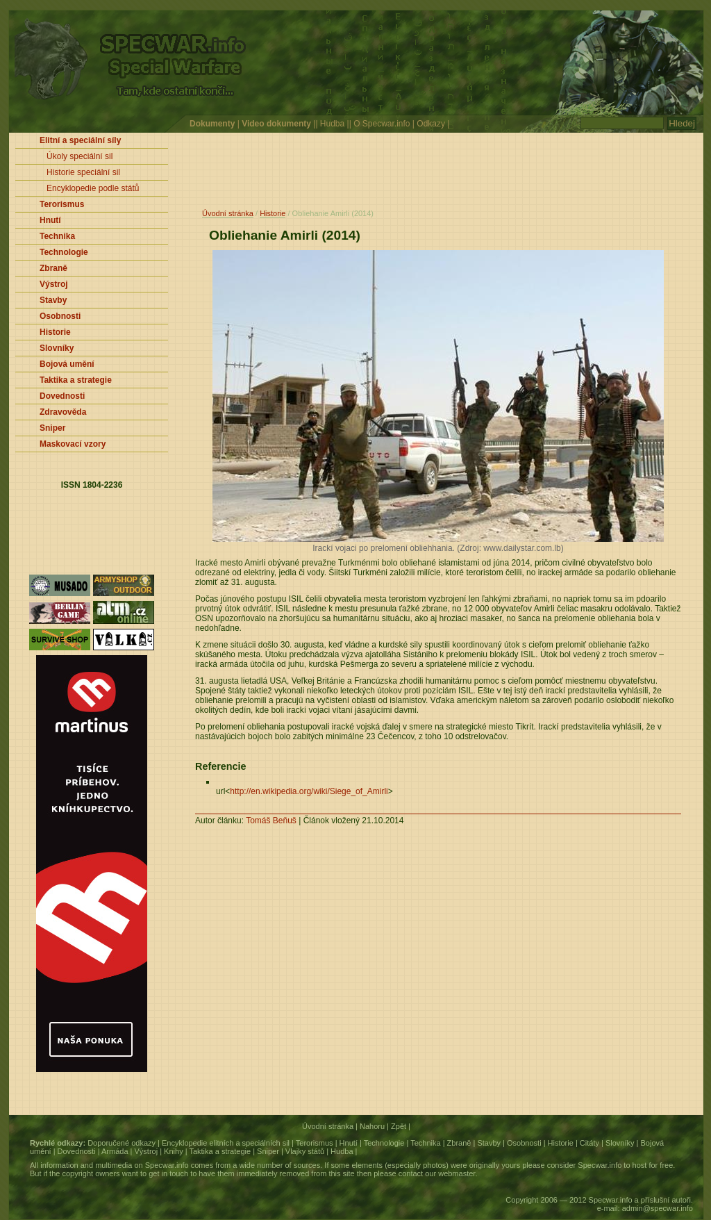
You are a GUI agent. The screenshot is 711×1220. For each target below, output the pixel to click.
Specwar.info (167, 1165)
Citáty (589, 1143)
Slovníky (620, 1143)
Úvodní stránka (227, 213)
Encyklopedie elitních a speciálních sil (226, 1143)
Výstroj (146, 1151)
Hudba (332, 124)
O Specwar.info (381, 124)
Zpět (398, 1126)
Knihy (173, 1151)
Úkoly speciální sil (79, 156)
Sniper (268, 1151)
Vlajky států (304, 1151)
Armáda (114, 1151)
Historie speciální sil (83, 172)
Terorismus (314, 1143)
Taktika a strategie (220, 1151)
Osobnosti (524, 1143)
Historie (272, 213)
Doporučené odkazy (121, 1143)
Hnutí (349, 1143)
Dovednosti (77, 1151)
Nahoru (372, 1126)
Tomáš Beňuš (271, 820)
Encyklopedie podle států (93, 188)
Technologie (384, 1143)
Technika (425, 1143)
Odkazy (431, 124)
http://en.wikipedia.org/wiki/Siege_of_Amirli (308, 791)
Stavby (489, 1143)
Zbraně (459, 1143)
